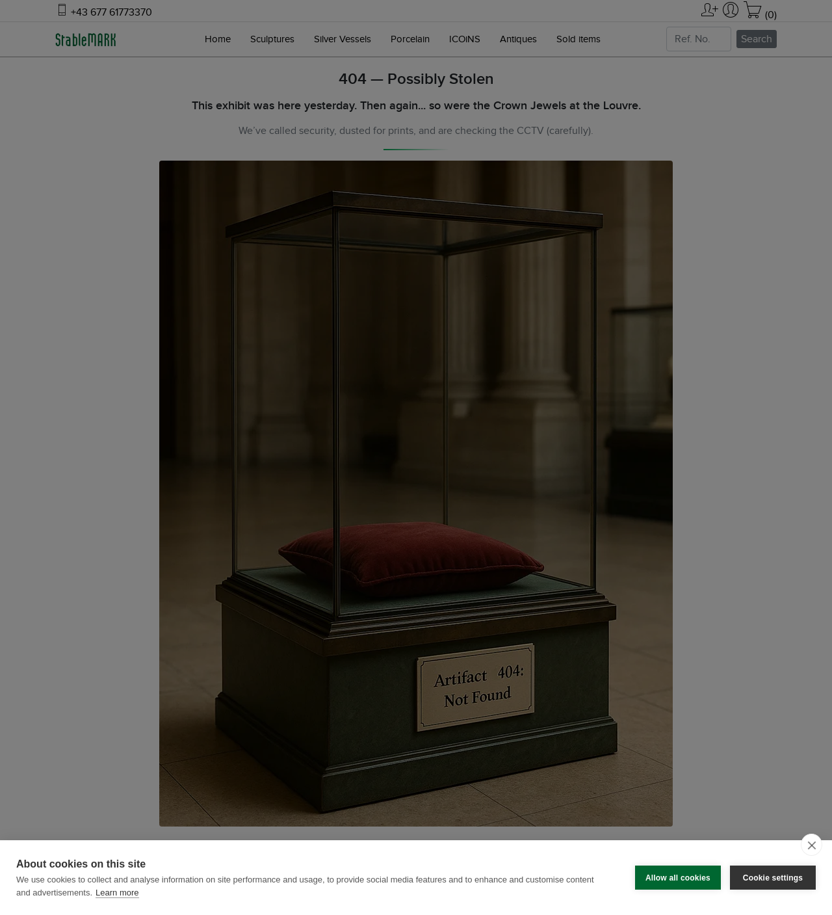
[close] (811, 845)
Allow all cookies (677, 877)
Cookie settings (773, 877)
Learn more (117, 892)
